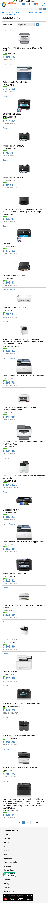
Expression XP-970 (11, 510)
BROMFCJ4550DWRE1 (12, 706)
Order (6, 834)
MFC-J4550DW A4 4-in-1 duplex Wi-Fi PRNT (22, 703)
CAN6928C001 (8, 675)
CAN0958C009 (8, 215)
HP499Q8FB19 (8, 545)
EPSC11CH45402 (9, 513)
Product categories (10, 862)
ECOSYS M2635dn (11, 640)
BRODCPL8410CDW (11, 347)
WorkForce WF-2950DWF (14, 178)
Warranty (7, 846)
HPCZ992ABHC (9, 279)
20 (37, 823)
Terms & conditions (11, 891)
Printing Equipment (35, 12)
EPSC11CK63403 (9, 149)
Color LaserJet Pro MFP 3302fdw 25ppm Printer (23, 542)
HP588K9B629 (8, 311)
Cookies (7, 888)
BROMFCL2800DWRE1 (12, 738)
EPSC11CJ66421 (9, 247)
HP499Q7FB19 (8, 379)
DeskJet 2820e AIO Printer (14, 307)
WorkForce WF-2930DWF (14, 146)
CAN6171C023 (8, 611)
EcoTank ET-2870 (10, 244)
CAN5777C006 (8, 413)
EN (45, 9)
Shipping (7, 842)
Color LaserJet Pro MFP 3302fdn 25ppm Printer (23, 376)
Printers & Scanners (16, 12)
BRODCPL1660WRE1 (11, 811)
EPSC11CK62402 (9, 181)
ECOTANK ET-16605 (12, 114)
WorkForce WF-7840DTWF (14, 574)
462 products (8, 24)
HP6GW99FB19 (9, 53)
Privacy (6, 884)
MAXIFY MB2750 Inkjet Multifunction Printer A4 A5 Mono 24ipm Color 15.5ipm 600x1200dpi (23, 211)
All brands (7, 866)
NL (41, 9)
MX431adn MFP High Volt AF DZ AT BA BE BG (23, 767)
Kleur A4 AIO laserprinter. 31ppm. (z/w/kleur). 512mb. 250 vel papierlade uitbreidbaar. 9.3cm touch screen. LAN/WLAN (23, 341)
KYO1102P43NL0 (9, 481)
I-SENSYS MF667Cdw (12, 671)
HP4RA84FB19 (8, 85)
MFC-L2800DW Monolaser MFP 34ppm (20, 735)
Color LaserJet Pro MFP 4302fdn (17, 82)
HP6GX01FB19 (8, 447)
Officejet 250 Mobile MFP (14, 276)
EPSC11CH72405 (9, 117)
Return (6, 850)
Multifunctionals (10, 14)
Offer (5, 854)
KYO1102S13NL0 (9, 643)
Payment (7, 838)
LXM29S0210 (8, 770)
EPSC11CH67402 (9, 577)
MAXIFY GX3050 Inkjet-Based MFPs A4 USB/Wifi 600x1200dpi (20, 408)
